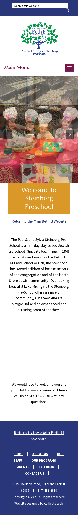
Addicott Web (53, 503)
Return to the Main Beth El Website (39, 221)
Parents (22, 467)
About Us (40, 454)
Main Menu (17, 67)
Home (18, 454)
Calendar (46, 467)
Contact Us (34, 473)
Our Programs (44, 460)
